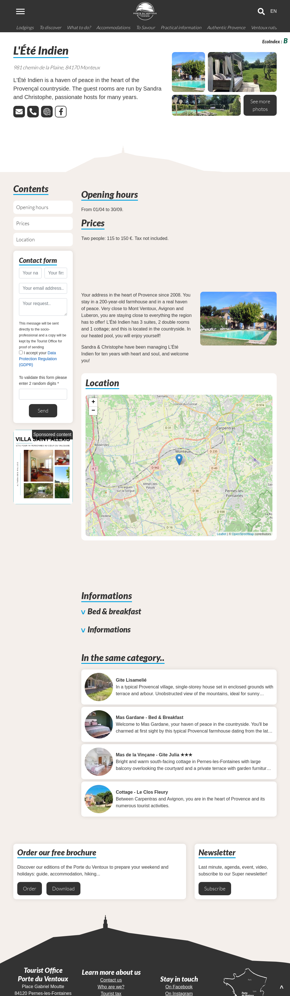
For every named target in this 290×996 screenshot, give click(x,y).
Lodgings (25, 27)
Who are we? (111, 985)
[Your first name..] (55, 273)
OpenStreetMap (243, 534)
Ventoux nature (266, 27)
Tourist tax (111, 991)
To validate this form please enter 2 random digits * (43, 380)
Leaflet (221, 534)
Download (63, 887)
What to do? (79, 27)
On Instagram (179, 991)
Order (29, 887)
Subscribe (214, 887)
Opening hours (32, 207)
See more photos (260, 105)
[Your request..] (43, 307)
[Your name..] (30, 273)
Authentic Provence (226, 27)
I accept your (38, 359)
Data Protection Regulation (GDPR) (38, 359)
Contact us (111, 978)
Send (43, 410)
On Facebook (179, 985)
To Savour (145, 27)
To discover (50, 27)
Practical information (181, 27)
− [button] (93, 411)
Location (25, 239)
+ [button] (93, 402)
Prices (22, 223)
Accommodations (113, 27)
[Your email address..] (43, 288)
